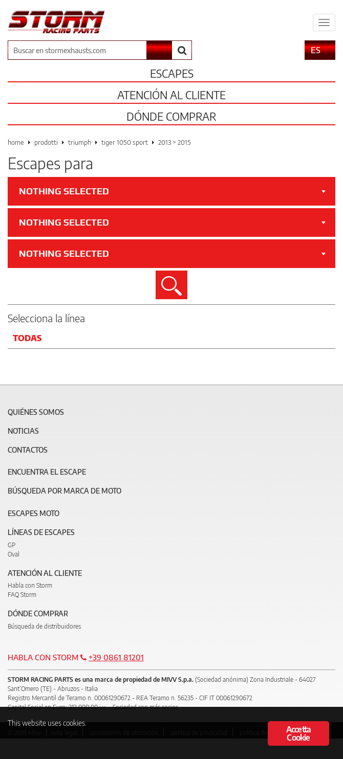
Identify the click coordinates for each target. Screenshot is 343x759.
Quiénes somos (36, 412)
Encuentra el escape (47, 471)
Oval (13, 554)
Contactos (28, 449)
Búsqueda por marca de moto (64, 490)
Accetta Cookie (298, 733)
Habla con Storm (30, 585)
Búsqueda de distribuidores (44, 626)
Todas (27, 338)
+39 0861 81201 (116, 657)
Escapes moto (33, 513)
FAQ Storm (22, 594)
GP (11, 545)
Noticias (23, 431)
